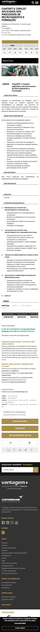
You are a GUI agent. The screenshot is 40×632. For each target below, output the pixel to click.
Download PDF (20, 421)
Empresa (5, 543)
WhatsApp (6, 604)
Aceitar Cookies (20, 628)
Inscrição (20, 428)
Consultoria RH (7, 585)
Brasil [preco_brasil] (4, 308)
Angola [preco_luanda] (15, 305)
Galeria (4, 558)
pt (3, 532)
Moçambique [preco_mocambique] (26, 305)
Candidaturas (6, 555)
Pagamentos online (9, 573)
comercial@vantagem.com (20, 392)
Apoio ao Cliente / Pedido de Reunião (14, 553)
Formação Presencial (9, 582)
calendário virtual (7, 599)
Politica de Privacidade (9, 563)
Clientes (4, 550)
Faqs (3, 560)
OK (35, 470)
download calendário (9, 597)
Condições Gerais (7, 566)
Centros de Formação (9, 548)
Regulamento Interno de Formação (13, 568)
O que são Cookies (20, 623)
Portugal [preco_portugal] (5, 305)
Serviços (4, 545)
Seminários (5, 587)
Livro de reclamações (9, 571)
